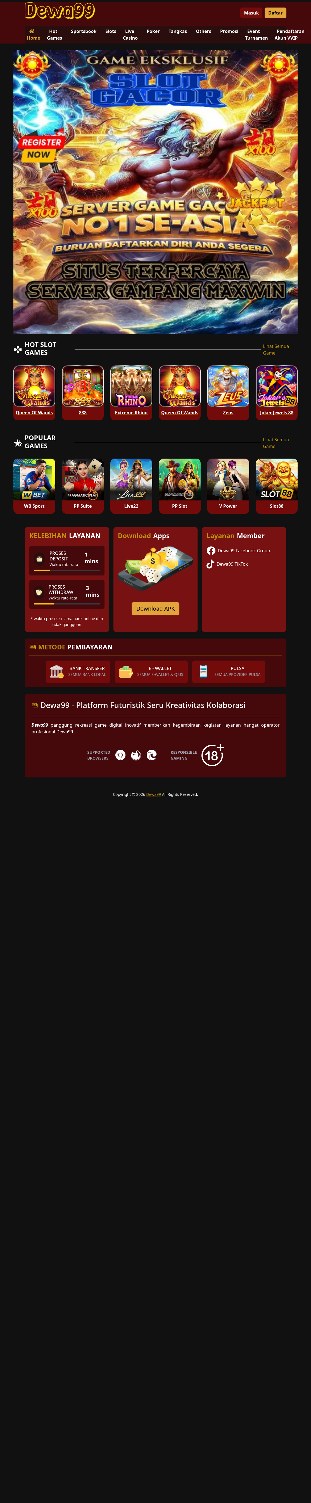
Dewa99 (153, 794)
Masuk (251, 13)
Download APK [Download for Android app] (155, 608)
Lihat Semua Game (276, 349)
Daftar (275, 13)
